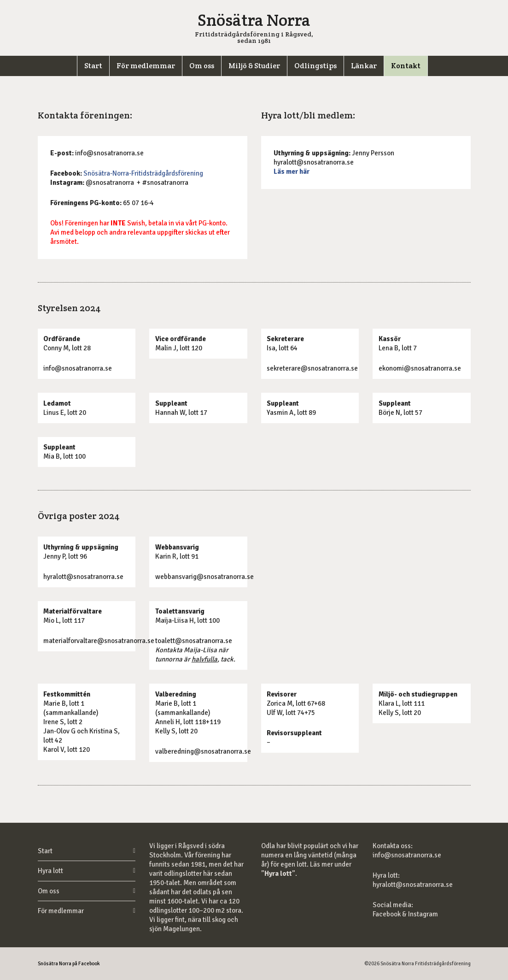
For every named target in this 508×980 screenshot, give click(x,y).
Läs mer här (291, 171)
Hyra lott (50, 871)
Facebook (387, 914)
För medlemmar (61, 911)
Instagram (423, 914)
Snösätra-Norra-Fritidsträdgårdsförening (143, 173)
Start (45, 851)
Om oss (48, 891)
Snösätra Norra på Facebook (69, 964)
